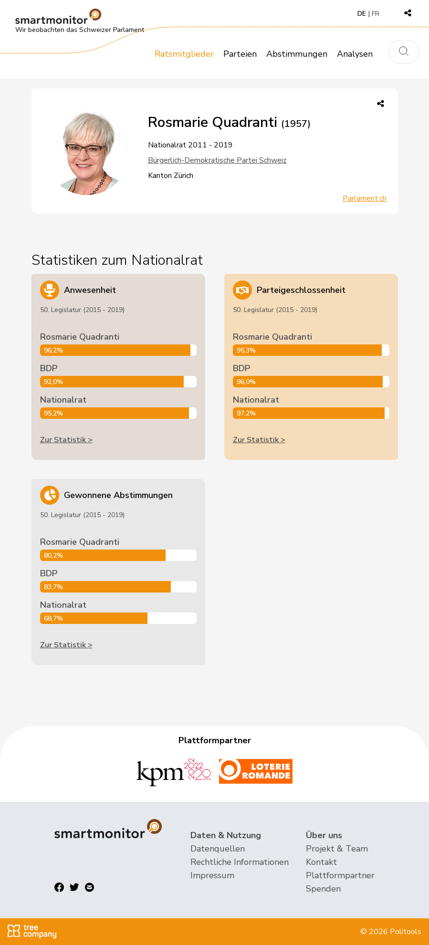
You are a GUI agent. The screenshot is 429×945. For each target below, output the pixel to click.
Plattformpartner (340, 875)
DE (361, 13)
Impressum (212, 875)
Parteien (240, 54)
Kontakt (321, 862)
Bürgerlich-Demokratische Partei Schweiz (217, 160)
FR (375, 13)
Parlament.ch (365, 198)
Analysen (355, 54)
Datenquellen (217, 848)
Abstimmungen (296, 54)
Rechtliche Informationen (239, 862)
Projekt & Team (337, 848)
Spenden (323, 888)
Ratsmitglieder (184, 54)
